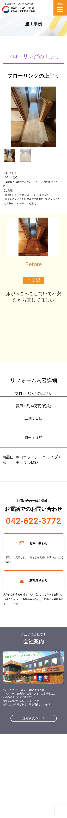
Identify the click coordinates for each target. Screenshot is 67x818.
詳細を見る (33, 718)
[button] (60, 117)
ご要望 (33, 280)
